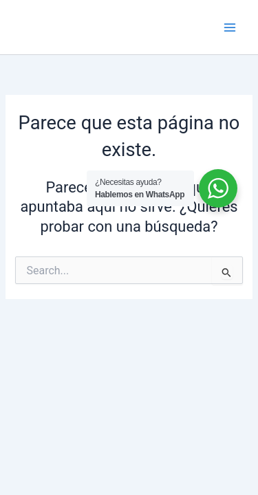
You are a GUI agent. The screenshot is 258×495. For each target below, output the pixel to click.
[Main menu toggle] (229, 27)
